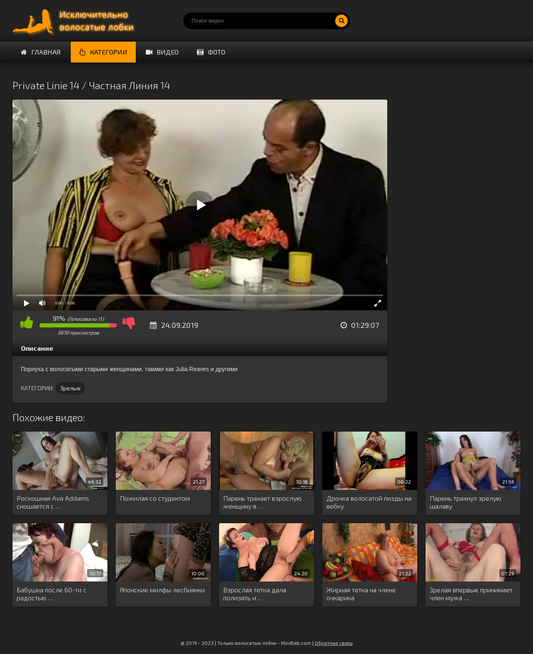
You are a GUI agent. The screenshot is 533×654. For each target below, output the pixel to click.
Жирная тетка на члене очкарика (361, 594)
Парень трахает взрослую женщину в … (262, 502)
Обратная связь (334, 643)
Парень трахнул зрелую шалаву (465, 502)
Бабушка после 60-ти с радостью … (52, 594)
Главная (41, 52)
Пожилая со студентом (155, 498)
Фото (211, 52)
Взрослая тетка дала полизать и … (254, 594)
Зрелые (70, 388)
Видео (162, 52)
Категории (103, 52)
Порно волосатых (74, 21)
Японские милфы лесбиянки (162, 590)
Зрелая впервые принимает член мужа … (471, 594)
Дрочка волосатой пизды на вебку (368, 502)
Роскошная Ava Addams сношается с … (53, 502)
